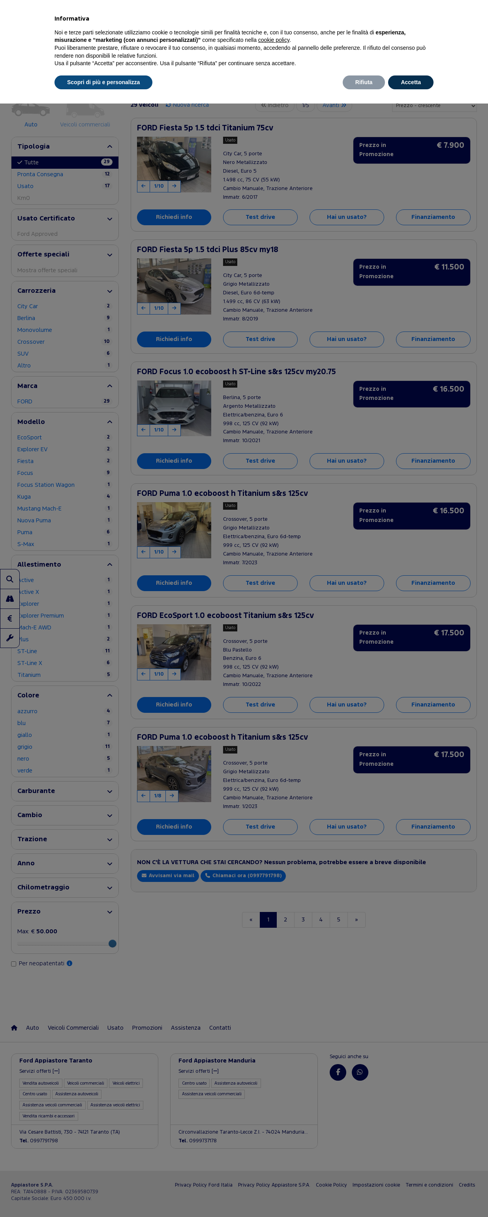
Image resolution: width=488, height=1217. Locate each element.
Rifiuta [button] (364, 82)
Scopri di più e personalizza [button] (103, 82)
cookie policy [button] (273, 40)
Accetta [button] (411, 82)
